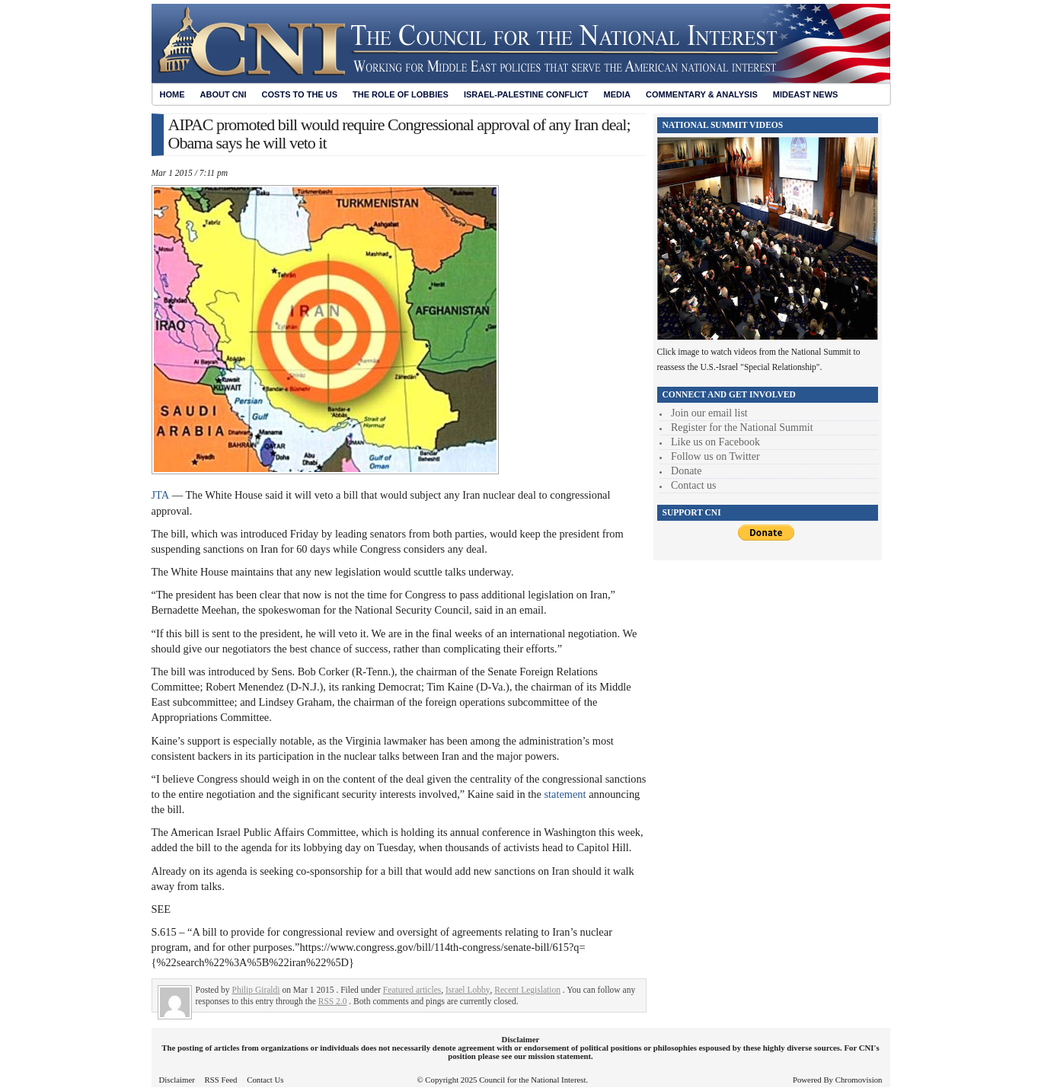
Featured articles (412, 989)
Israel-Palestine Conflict (526, 94)
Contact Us (265, 1079)
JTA (161, 495)
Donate (686, 471)
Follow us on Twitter (715, 456)
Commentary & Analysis (702, 94)
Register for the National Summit (742, 427)
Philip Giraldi (256, 989)
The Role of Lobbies (401, 94)
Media (617, 94)
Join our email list (709, 413)
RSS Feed (221, 1079)
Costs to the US (299, 94)
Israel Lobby (467, 989)
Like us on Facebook (715, 442)
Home (172, 94)
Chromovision (859, 1079)
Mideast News (805, 94)
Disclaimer (177, 1079)
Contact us (694, 485)
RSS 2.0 (332, 1001)
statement (566, 794)
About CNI (223, 94)
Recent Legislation (527, 989)
